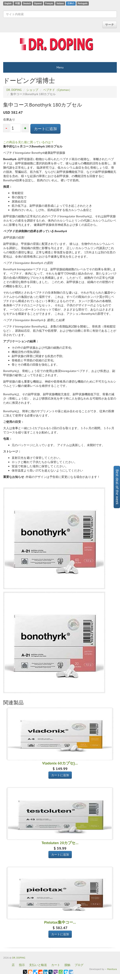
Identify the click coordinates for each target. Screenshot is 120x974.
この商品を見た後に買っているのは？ (28, 142)
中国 (17, 3)
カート (55, 965)
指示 (22, 965)
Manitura (112, 969)
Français (49, 3)
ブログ (79, 965)
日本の (70, 3)
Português (83, 3)
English (7, 3)
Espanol (38, 3)
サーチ (109, 24)
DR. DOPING (18, 957)
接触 (67, 965)
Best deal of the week (117, 487)
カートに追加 (45, 128)
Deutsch (27, 3)
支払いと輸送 (38, 965)
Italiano (60, 3)
